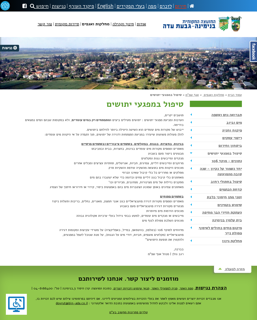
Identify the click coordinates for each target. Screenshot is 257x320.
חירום (181, 6)
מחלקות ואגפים (213, 95)
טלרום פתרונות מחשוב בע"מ (128, 312)
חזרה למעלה (231, 269)
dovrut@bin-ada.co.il (72, 303)
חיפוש (39, 6)
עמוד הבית (235, 95)
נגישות (59, 6)
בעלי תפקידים (131, 6)
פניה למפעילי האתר (164, 288)
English (105, 6)
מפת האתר (186, 288)
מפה (152, 6)
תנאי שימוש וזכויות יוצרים (131, 288)
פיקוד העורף (81, 6)
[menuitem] (141, 27)
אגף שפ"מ (192, 95)
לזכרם (166, 6)
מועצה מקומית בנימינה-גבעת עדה (202, 22)
